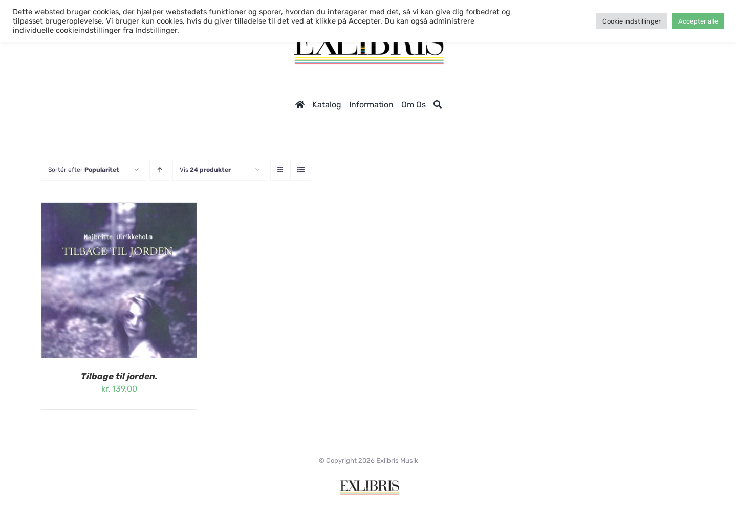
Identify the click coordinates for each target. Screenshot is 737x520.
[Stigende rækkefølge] (159, 170)
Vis (205, 170)
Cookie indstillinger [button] (631, 21)
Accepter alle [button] (698, 21)
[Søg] (437, 105)
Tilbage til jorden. (119, 376)
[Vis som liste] (301, 170)
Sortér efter (83, 170)
